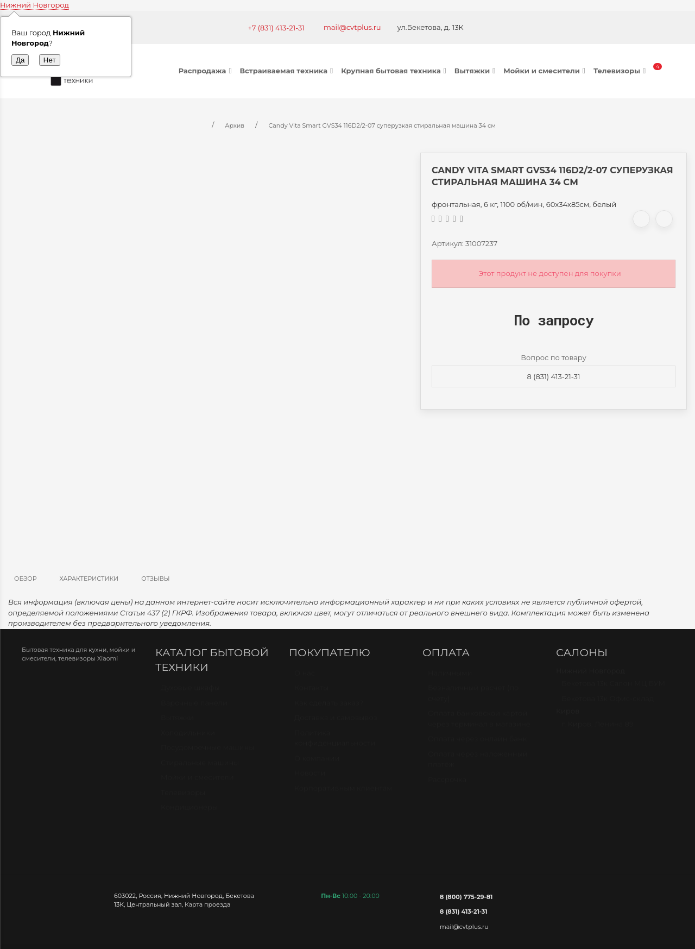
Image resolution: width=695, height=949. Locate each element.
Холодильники (188, 737)
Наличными (450, 678)
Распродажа (207, 70)
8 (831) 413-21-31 (553, 376)
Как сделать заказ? (328, 707)
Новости (309, 778)
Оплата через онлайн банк (477, 743)
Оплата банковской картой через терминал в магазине (479, 723)
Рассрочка (447, 784)
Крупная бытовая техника (395, 70)
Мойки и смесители (545, 70)
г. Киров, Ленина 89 (597, 729)
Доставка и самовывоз (335, 722)
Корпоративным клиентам (343, 793)
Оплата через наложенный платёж (478, 764)
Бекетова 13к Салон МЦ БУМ (613, 688)
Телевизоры (620, 70)
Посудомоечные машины (208, 752)
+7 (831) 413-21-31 (276, 27)
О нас (304, 678)
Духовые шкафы (190, 692)
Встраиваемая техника (287, 70)
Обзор (25, 578)
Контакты (311, 692)
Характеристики (89, 578)
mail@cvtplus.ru (352, 27)
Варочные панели (194, 707)
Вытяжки (476, 70)
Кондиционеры (189, 812)
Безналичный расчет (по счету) (473, 698)
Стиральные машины (200, 767)
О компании (316, 763)
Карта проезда (207, 904)
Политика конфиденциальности (334, 743)
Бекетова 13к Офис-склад (607, 703)
